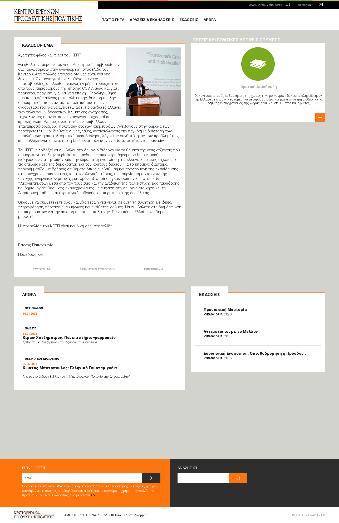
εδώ (94, 495)
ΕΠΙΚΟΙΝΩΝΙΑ (305, 5)
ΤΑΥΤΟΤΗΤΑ (113, 19)
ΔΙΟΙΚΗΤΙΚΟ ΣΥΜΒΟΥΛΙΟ (97, 269)
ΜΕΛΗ (265, 5)
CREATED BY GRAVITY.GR (308, 515)
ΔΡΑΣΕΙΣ (152, 19)
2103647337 (118, 515)
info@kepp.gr (138, 515)
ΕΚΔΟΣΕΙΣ (188, 19)
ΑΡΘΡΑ (210, 19)
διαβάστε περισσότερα (320, 117)
